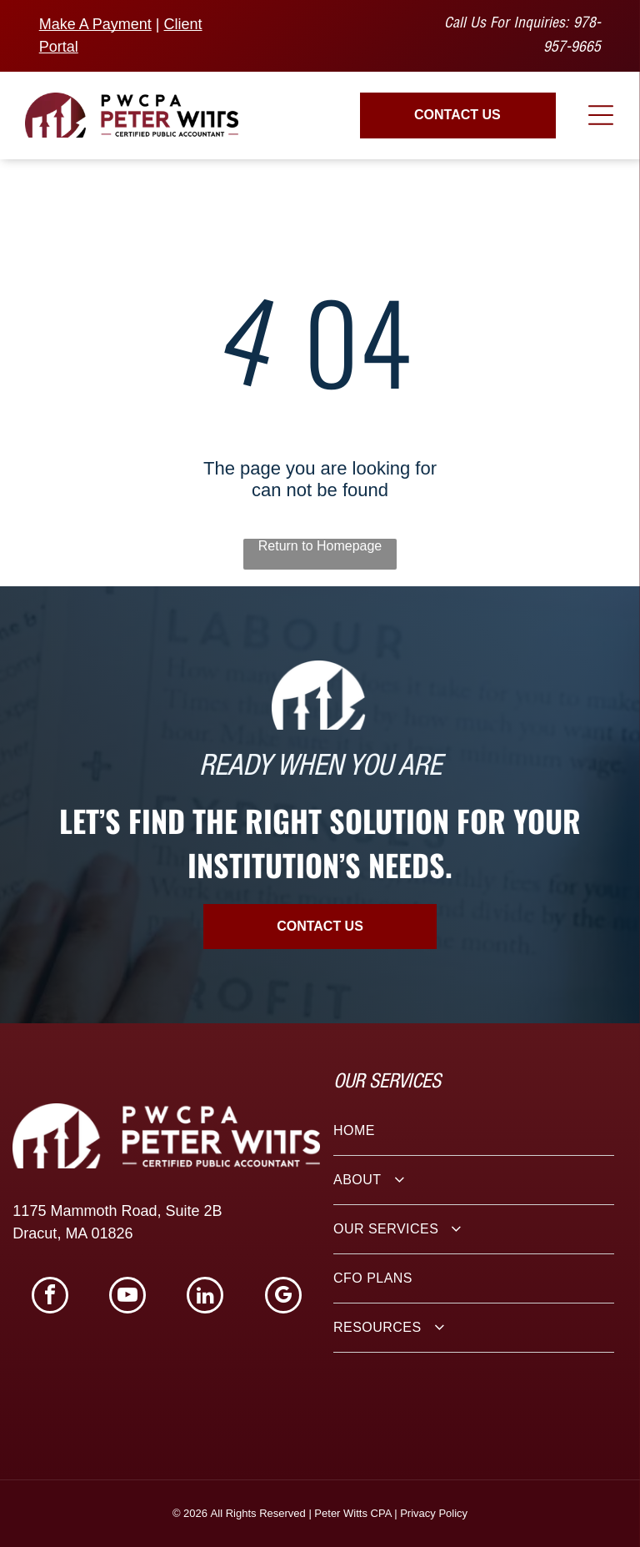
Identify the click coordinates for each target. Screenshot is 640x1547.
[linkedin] (205, 1297)
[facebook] (50, 1297)
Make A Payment (95, 24)
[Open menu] (600, 115)
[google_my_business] (283, 1297)
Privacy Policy (434, 1513)
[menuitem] (473, 1131)
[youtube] (127, 1297)
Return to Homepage (320, 546)
